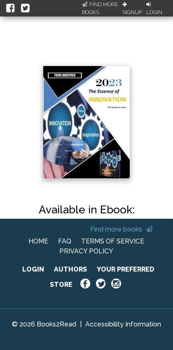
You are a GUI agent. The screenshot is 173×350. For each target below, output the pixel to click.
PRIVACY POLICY (86, 251)
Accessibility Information (123, 324)
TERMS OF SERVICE (112, 241)
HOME (38, 241)
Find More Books (100, 8)
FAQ (64, 241)
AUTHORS (70, 269)
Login (154, 9)
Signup (132, 9)
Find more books (121, 229)
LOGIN (33, 269)
